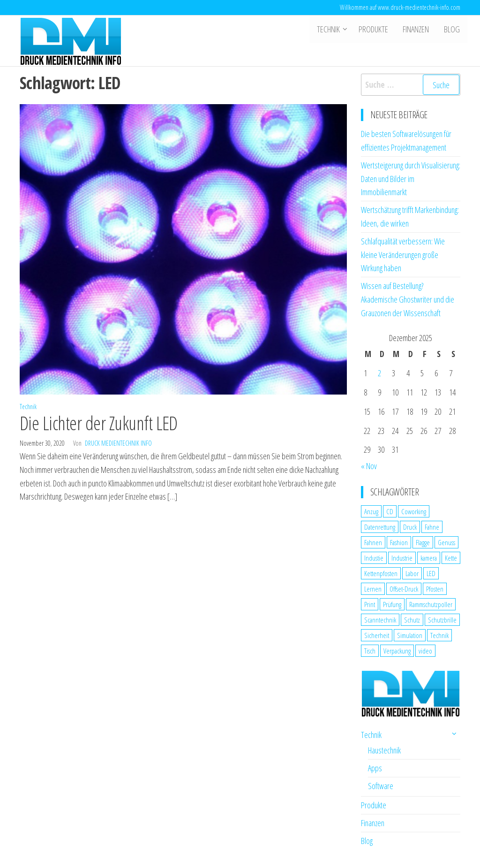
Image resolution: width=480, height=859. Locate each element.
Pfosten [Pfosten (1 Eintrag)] (434, 588)
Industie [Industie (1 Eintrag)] (373, 558)
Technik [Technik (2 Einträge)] (439, 635)
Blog (452, 29)
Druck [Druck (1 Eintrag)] (410, 527)
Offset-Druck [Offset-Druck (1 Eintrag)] (404, 588)
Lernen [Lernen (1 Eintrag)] (373, 588)
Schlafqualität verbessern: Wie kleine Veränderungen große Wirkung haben (403, 255)
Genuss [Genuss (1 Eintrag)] (446, 542)
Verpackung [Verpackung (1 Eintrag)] (397, 650)
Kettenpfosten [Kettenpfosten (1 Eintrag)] (381, 573)
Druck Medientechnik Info (118, 443)
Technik (330, 29)
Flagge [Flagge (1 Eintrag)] (423, 542)
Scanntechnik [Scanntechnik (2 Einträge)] (380, 619)
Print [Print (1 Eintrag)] (369, 604)
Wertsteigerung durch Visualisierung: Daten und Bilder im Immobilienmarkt (410, 179)
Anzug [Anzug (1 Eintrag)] (371, 511)
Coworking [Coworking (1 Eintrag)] (413, 511)
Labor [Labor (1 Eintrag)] (412, 573)
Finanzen (417, 29)
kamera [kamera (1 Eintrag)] (428, 558)
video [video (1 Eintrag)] (425, 650)
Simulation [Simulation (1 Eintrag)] (409, 635)
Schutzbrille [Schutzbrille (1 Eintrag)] (442, 619)
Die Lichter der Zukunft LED (99, 423)
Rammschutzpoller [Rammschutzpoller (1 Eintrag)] (430, 604)
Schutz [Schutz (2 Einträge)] (412, 619)
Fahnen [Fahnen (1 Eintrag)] (373, 542)
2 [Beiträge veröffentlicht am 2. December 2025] (379, 373)
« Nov (369, 465)
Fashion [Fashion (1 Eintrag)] (399, 542)
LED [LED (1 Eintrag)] (431, 573)
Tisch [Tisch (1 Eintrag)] (369, 650)
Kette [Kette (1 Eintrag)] (451, 558)
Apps (375, 768)
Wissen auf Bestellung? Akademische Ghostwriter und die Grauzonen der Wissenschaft (407, 299)
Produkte (375, 29)
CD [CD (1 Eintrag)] (389, 511)
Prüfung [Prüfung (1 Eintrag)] (392, 604)
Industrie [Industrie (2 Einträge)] (401, 558)
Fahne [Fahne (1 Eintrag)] (432, 527)
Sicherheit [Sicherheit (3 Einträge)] (376, 635)
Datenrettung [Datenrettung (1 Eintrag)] (379, 527)
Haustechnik (384, 750)
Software (380, 785)
